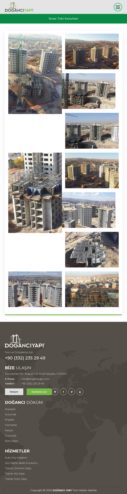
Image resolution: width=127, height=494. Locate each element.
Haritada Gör (39, 391)
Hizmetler (11, 425)
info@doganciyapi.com (27, 379)
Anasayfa (10, 409)
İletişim (14, 391)
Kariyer (9, 430)
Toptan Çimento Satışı (18, 468)
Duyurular (10, 435)
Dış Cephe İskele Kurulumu (21, 463)
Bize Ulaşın (11, 440)
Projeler (9, 419)
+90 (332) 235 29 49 (25, 357)
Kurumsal (10, 414)
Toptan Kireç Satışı (16, 478)
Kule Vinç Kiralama (16, 457)
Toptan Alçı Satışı (15, 473)
